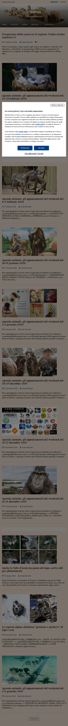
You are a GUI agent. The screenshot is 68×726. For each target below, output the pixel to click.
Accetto (41, 148)
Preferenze (25, 148)
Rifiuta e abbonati (57, 105)
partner (18, 134)
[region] (34, 129)
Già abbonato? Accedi (34, 154)
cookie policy (40, 124)
